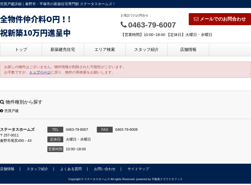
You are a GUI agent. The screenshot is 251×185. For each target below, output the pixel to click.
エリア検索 (105, 49)
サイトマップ (138, 169)
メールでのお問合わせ (220, 19)
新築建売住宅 (62, 49)
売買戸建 (9, 111)
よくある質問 (71, 169)
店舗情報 (188, 49)
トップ (21, 49)
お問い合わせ (105, 169)
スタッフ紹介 (146, 49)
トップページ (40, 72)
